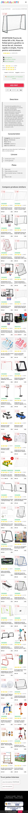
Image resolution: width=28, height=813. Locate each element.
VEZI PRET (14, 85)
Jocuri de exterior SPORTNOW (20, 9)
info (12, 211)
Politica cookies (18, 798)
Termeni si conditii (11, 796)
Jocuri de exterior (7, 786)
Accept (20, 811)
